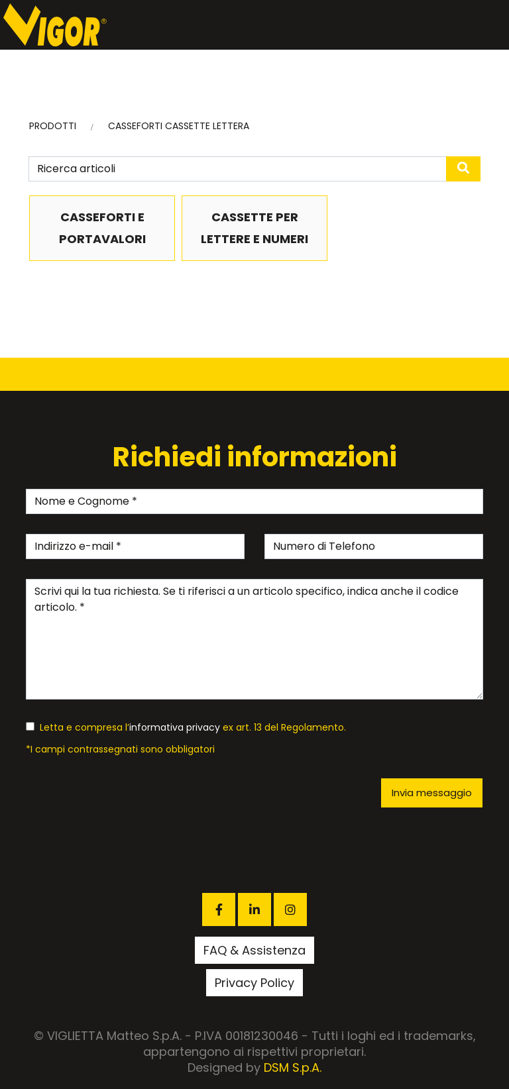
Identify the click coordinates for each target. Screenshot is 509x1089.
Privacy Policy (254, 982)
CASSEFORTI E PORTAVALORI (102, 228)
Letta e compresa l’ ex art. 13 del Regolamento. (186, 727)
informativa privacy (174, 727)
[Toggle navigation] (495, 25)
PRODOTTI (52, 125)
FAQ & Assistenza (254, 950)
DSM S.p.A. (292, 1067)
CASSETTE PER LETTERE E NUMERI (254, 228)
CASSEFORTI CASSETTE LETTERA (178, 125)
